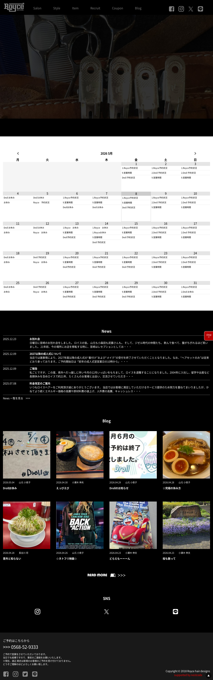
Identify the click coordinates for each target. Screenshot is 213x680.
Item (75, 8)
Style (56, 8)
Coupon (117, 8)
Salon (37, 8)
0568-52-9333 (24, 647)
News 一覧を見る (13, 398)
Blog (138, 8)
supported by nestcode (188, 675)
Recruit (95, 8)
